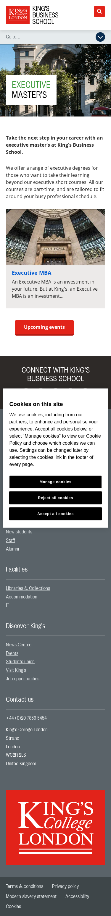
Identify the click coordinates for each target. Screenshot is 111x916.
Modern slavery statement (31, 896)
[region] (55, 458)
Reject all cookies (55, 497)
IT (7, 605)
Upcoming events (44, 327)
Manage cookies (56, 482)
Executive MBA (31, 272)
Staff (10, 540)
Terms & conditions (24, 886)
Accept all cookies (55, 513)
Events (12, 653)
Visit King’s (16, 670)
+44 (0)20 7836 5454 (26, 718)
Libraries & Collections (28, 588)
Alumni (12, 549)
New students (19, 532)
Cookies (13, 906)
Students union (20, 661)
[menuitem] (55, 532)
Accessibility (77, 896)
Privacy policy (65, 886)
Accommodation (21, 597)
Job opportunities (22, 679)
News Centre (18, 645)
